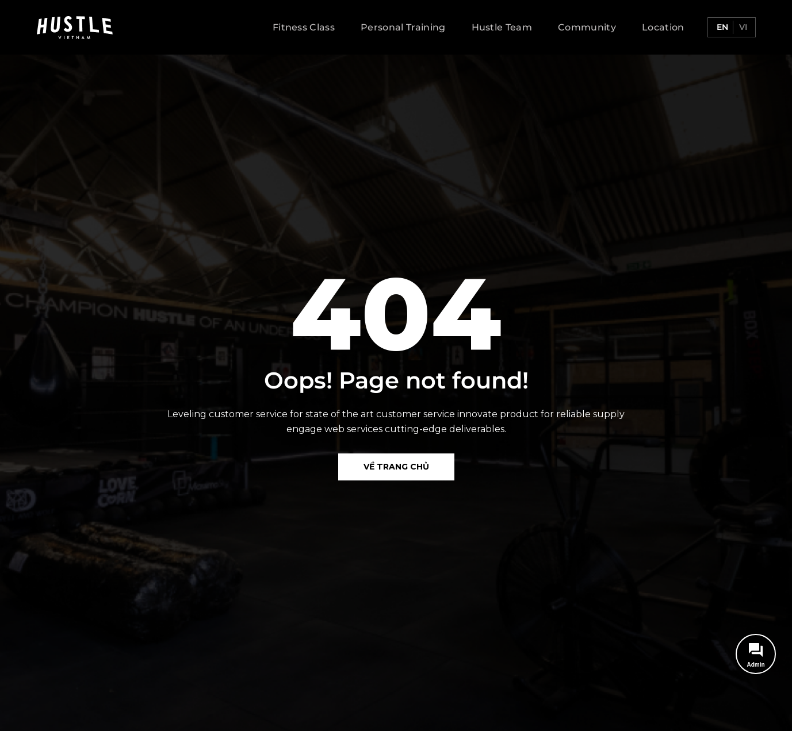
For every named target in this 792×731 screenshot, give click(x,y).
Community (587, 27)
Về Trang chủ (396, 466)
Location (663, 27)
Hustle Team (502, 27)
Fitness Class (304, 27)
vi (742, 27)
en (721, 27)
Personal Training (403, 27)
